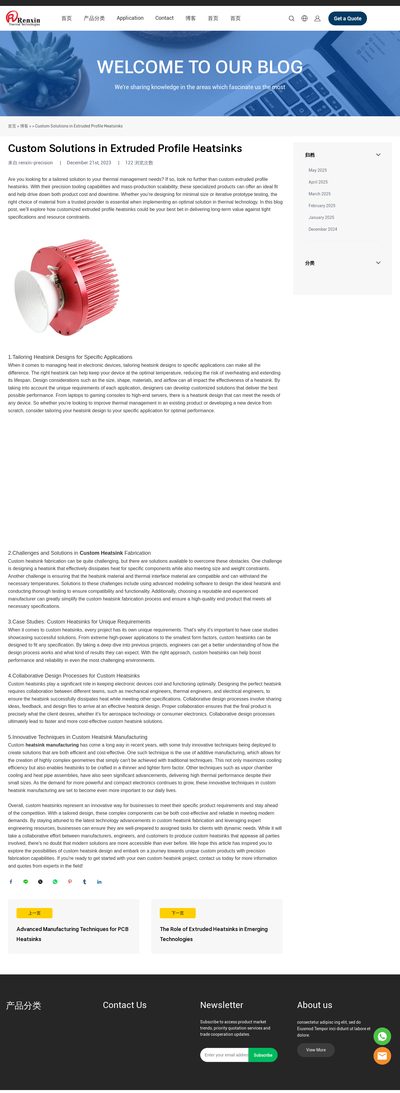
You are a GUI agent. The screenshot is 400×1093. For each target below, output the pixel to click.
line (27, 883)
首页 (66, 18)
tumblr (86, 883)
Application (130, 18)
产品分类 (94, 18)
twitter (41, 883)
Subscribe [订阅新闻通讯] (263, 1058)
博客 (190, 18)
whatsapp (56, 883)
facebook (12, 883)
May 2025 (318, 170)
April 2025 (318, 182)
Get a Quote (347, 18)
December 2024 (323, 229)
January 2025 (321, 217)
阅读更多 (73, 929)
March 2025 (320, 194)
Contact (164, 18)
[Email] (224, 1058)
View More (316, 1053)
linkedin (100, 883)
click (200, 73)
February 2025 (322, 205)
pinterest (71, 883)
